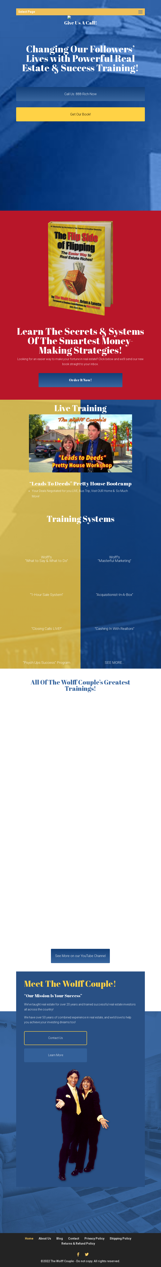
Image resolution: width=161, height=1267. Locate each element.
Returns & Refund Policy (78, 1243)
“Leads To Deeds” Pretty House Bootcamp (80, 483)
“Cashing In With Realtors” (114, 628)
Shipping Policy (120, 1238)
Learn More (55, 1055)
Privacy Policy (94, 1238)
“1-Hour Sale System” (46, 595)
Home (29, 1238)
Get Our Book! (80, 114)
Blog (59, 1238)
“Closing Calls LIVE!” (46, 628)
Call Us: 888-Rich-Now (80, 94)
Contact (73, 1238)
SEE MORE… (114, 662)
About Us (45, 1238)
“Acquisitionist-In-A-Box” (114, 595)
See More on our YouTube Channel (80, 956)
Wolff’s (46, 557)
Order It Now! (80, 380)
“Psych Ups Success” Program (46, 662)
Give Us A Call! (80, 22)
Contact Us (55, 1038)
